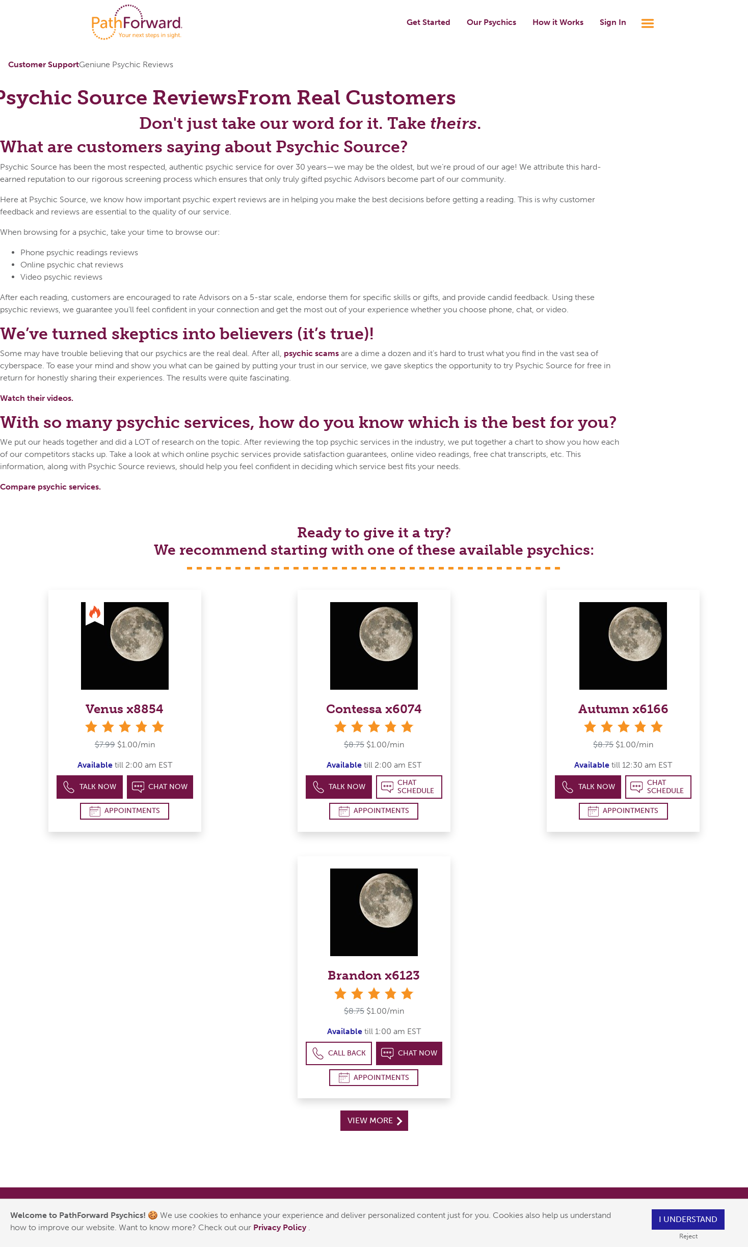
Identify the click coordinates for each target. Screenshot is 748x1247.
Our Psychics (491, 22)
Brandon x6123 (374, 975)
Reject (688, 1236)
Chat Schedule (408, 786)
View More (375, 1120)
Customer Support (43, 64)
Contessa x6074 (374, 708)
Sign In (613, 22)
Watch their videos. (36, 398)
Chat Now (160, 787)
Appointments (125, 811)
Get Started (428, 22)
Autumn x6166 (623, 708)
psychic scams (311, 353)
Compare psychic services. (50, 487)
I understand (688, 1219)
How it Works (557, 22)
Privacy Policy (280, 1227)
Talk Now (89, 787)
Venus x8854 (125, 708)
